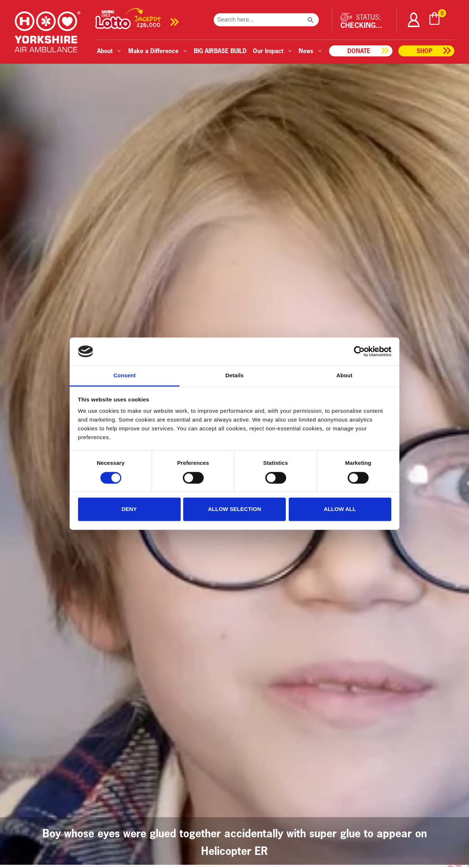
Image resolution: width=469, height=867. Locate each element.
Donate (358, 51)
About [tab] (344, 376)
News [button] (311, 51)
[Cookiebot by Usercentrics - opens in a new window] (359, 351)
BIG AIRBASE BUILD (220, 51)
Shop (424, 51)
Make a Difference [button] (158, 51)
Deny (129, 509)
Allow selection (234, 509)
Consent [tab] (125, 376)
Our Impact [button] (273, 51)
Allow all (340, 509)
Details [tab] (234, 376)
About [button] (109, 51)
